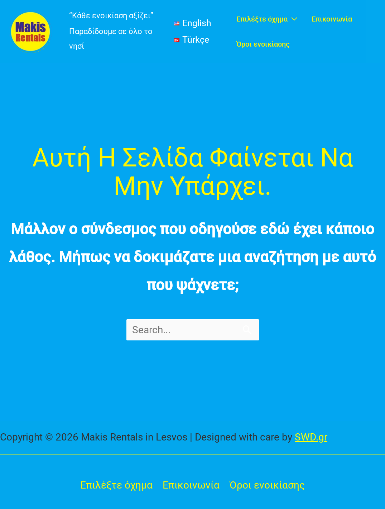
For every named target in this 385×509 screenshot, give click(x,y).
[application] (292, 19)
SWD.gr (311, 437)
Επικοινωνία (191, 485)
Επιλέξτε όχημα (116, 485)
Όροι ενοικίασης (267, 485)
